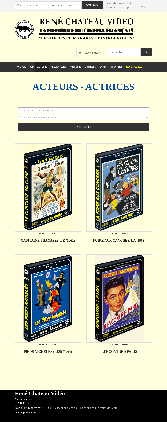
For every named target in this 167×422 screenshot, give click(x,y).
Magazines (116, 66)
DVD (32, 66)
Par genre (75, 66)
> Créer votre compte (119, 7)
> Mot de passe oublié (119, 3)
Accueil (21, 66)
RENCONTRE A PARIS (119, 351)
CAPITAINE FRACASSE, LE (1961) (48, 240)
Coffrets (90, 66)
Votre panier (89, 53)
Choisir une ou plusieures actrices (37, 117)
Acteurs (42, 66)
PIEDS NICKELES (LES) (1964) (48, 351)
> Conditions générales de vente (98, 408)
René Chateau (134, 66)
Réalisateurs (58, 66)
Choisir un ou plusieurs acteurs (36, 110)
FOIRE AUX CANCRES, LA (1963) (119, 240)
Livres (103, 66)
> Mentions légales (66, 408)
